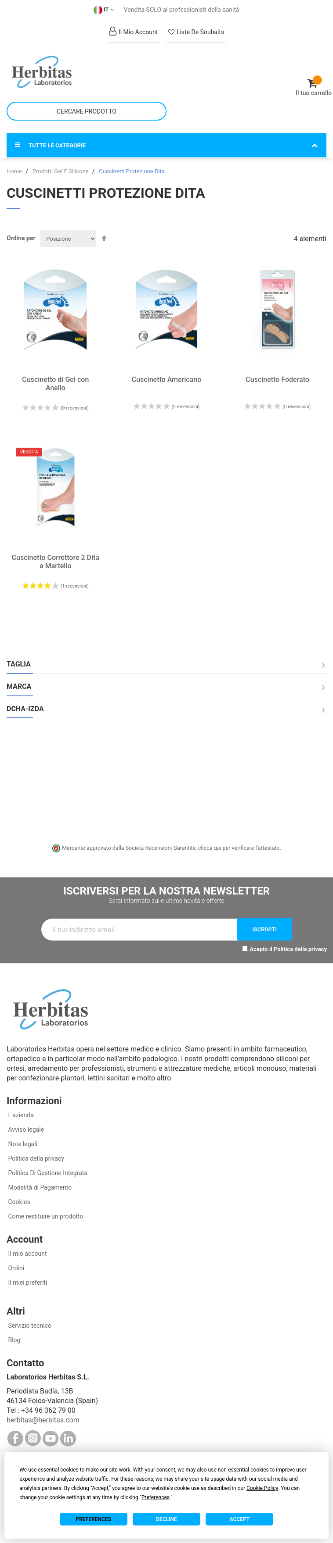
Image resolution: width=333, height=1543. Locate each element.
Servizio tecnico (29, 1325)
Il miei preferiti (27, 1282)
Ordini (15, 1268)
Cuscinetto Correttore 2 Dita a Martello (55, 561)
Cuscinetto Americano (167, 379)
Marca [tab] (19, 687)
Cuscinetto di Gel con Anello (55, 383)
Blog (13, 1339)
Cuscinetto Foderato (277, 379)
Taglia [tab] (19, 664)
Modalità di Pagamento (39, 1187)
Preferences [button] (155, 1497)
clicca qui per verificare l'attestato (239, 848)
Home (15, 171)
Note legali (22, 1143)
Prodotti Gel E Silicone (61, 171)
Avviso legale (25, 1129)
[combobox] (86, 111)
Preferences (93, 1519)
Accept (240, 1519)
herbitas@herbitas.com (43, 1420)
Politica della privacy (300, 949)
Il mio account (27, 1253)
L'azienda (20, 1115)
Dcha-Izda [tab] (25, 709)
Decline (166, 1519)
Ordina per (21, 238)
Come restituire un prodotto (45, 1216)
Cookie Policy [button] (262, 1488)
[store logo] (86, 71)
